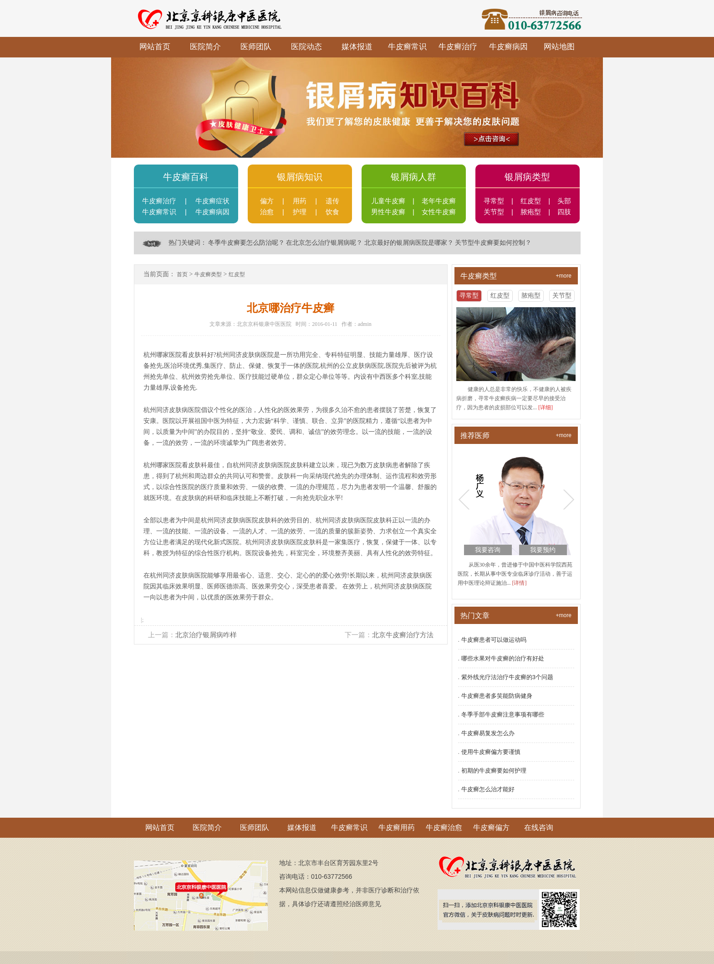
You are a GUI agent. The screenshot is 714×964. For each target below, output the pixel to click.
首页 (182, 274)
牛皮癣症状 (212, 201)
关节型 (494, 212)
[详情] (519, 583)
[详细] (545, 407)
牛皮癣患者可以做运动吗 (493, 639)
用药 (299, 201)
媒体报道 (357, 46)
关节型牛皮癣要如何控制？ (493, 242)
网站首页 (154, 46)
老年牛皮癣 (439, 201)
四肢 (564, 212)
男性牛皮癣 (388, 212)
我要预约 (543, 549)
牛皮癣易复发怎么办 (488, 733)
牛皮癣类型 (208, 274)
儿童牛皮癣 (388, 201)
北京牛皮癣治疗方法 (403, 635)
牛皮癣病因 (508, 46)
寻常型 (494, 201)
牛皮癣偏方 (491, 827)
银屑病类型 (527, 177)
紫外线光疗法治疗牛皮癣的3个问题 (507, 677)
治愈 (267, 212)
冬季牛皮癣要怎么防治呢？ (246, 242)
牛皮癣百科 (186, 177)
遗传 (332, 201)
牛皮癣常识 (407, 46)
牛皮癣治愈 (444, 827)
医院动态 (306, 46)
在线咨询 (538, 827)
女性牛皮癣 (439, 212)
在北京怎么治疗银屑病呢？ (324, 242)
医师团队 (255, 46)
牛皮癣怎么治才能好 (488, 789)
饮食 (332, 212)
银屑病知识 (299, 177)
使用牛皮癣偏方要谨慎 (490, 751)
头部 (564, 201)
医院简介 (205, 46)
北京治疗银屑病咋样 (206, 635)
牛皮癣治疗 (458, 46)
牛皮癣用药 (396, 827)
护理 (299, 212)
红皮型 (530, 201)
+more (563, 275)
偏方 (267, 201)
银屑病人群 (413, 177)
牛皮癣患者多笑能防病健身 (496, 695)
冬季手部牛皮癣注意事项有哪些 (502, 714)
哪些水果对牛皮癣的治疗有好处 (502, 658)
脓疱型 (530, 212)
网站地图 (559, 46)
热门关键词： (187, 242)
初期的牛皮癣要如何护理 (493, 770)
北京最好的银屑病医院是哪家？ (409, 242)
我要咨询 (487, 549)
